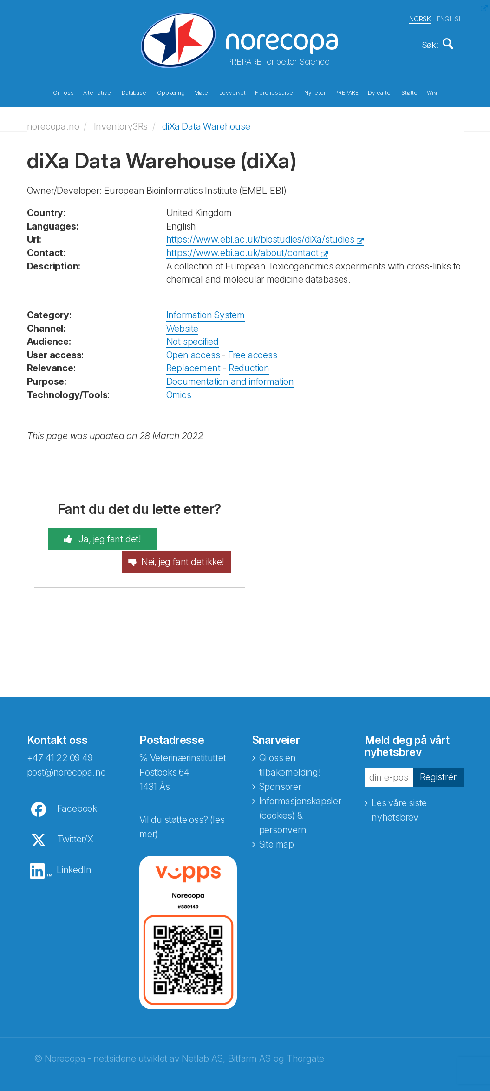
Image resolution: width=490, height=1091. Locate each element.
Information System (205, 312)
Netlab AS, (203, 1046)
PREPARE (346, 92)
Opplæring (170, 92)
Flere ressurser (275, 92)
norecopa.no (53, 123)
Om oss (63, 92)
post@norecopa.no (66, 759)
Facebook (77, 796)
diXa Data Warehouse (206, 123)
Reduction (249, 365)
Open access (193, 351)
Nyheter (315, 92)
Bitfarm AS (249, 1046)
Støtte (409, 92)
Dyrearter (380, 92)
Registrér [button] (438, 764)
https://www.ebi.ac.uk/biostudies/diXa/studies (260, 236)
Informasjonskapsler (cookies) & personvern (300, 803)
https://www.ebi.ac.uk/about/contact (242, 249)
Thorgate (305, 1046)
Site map (276, 831)
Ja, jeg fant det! (98, 536)
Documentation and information (230, 378)
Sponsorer (280, 774)
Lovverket (232, 92)
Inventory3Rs (121, 123)
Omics (178, 391)
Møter (202, 92)
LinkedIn (74, 857)
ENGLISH (450, 18)
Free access (252, 351)
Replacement (193, 365)
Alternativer (98, 92)
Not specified (192, 338)
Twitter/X (75, 826)
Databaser (135, 92)
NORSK (420, 18)
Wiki (432, 92)
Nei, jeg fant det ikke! (193, 543)
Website (182, 325)
